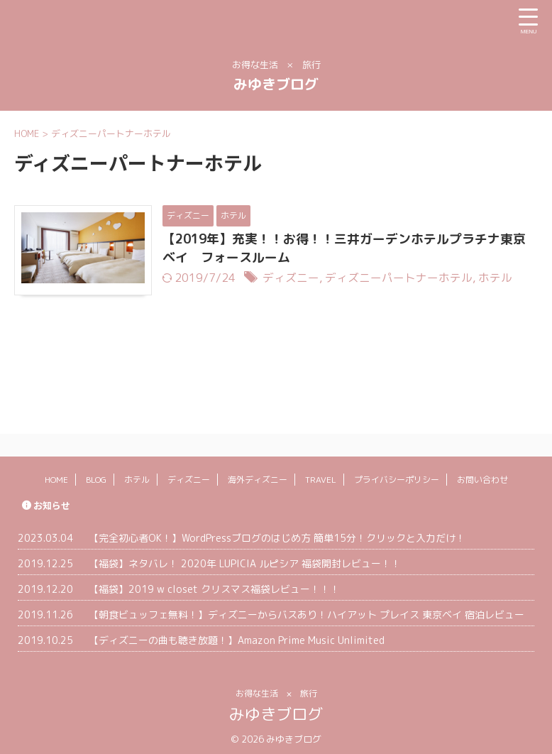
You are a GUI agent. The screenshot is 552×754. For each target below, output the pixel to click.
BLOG (96, 474)
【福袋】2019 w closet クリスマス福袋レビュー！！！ (214, 583)
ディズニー (295, 278)
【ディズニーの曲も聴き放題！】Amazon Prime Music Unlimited (237, 634)
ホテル (499, 278)
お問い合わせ (482, 474)
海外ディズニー (257, 474)
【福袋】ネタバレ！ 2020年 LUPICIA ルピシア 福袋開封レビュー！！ (245, 557)
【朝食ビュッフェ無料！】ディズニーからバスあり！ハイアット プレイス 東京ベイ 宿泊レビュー (306, 609)
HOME (56, 474)
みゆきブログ (276, 84)
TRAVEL (320, 474)
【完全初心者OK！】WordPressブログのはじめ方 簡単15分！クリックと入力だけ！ (277, 532)
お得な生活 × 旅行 (276, 688)
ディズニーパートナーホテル (403, 278)
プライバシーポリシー (396, 474)
